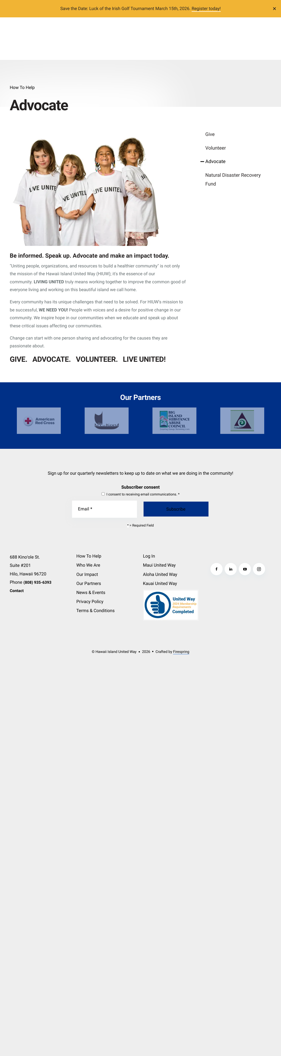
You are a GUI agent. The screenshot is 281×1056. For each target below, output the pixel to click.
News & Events (90, 592)
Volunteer (215, 148)
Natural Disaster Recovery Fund (233, 179)
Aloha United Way (160, 574)
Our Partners (88, 583)
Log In (149, 556)
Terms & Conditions (95, 610)
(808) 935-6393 (37, 582)
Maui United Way (159, 565)
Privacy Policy (90, 601)
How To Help (88, 556)
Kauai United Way (160, 583)
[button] (274, 8)
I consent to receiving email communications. (141, 494)
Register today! (206, 8)
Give (210, 134)
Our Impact (87, 574)
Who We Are (88, 565)
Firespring (181, 651)
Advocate (215, 161)
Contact (17, 590)
